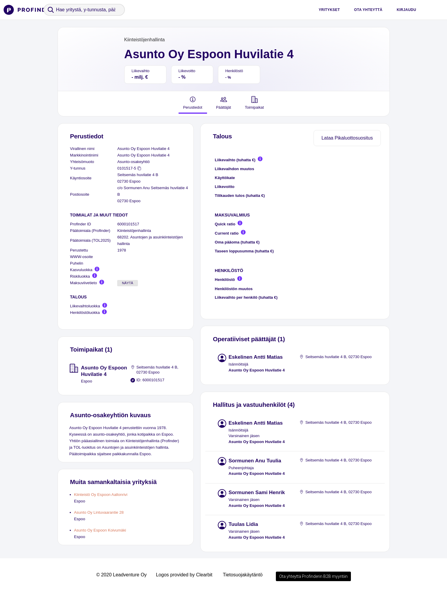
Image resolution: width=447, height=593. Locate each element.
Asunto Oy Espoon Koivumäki (100, 530)
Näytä (127, 283)
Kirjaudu (406, 10)
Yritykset (329, 10)
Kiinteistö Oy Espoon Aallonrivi (101, 494)
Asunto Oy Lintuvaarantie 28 (99, 512)
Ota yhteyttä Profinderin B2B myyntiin (313, 576)
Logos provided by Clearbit (184, 574)
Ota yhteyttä (368, 10)
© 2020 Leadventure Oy (121, 574)
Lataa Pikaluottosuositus (347, 137)
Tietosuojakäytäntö (243, 574)
